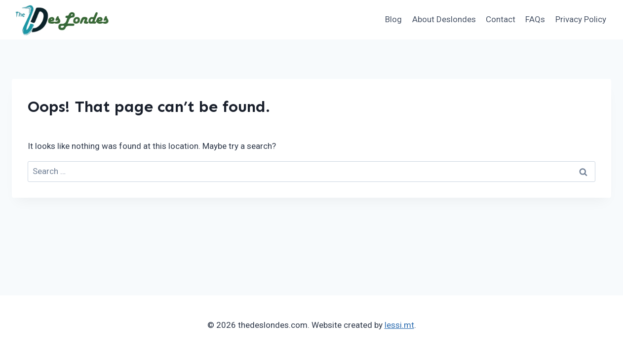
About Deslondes (444, 19)
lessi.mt (399, 325)
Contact (500, 19)
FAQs (535, 19)
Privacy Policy (580, 19)
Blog (393, 19)
